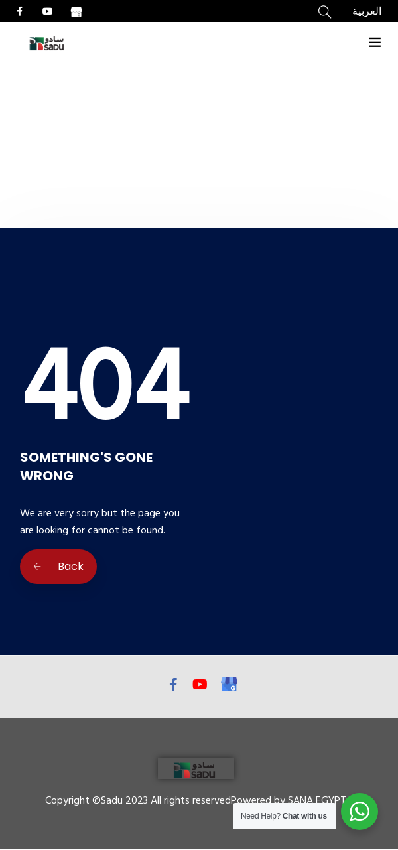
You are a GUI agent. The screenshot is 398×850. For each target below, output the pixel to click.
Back (58, 566)
